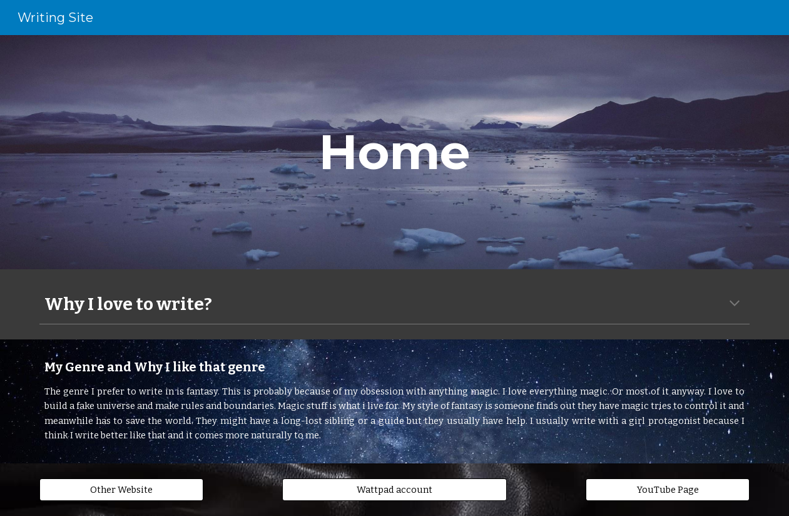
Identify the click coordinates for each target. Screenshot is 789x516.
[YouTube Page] (667, 489)
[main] (395, 152)
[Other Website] (121, 489)
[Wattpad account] (394, 489)
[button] (735, 304)
